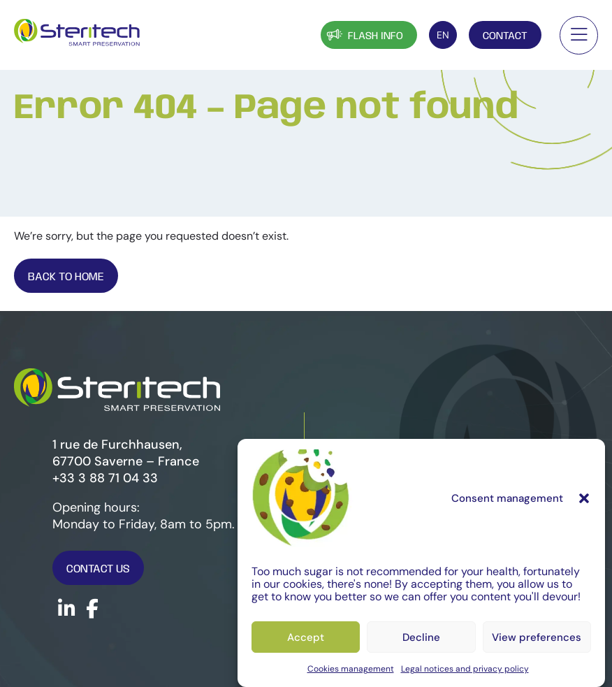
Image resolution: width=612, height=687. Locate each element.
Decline (421, 637)
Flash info (363, 34)
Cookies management (350, 668)
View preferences (536, 637)
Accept (305, 637)
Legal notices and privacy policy (465, 668)
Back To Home (66, 277)
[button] (584, 498)
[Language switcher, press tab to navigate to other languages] (443, 35)
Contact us (98, 569)
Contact (505, 36)
